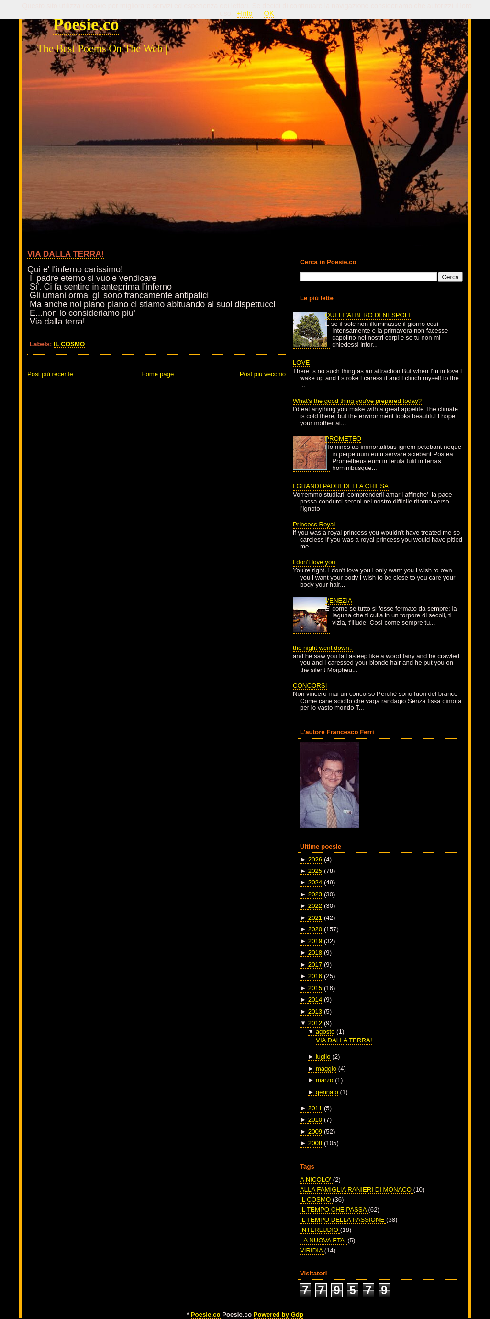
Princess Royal (314, 524)
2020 (315, 929)
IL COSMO (69, 343)
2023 (315, 894)
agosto (325, 1031)
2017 (315, 964)
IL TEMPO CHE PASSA (334, 1209)
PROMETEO (343, 438)
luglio (323, 1056)
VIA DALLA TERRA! (65, 253)
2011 (315, 1108)
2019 (315, 941)
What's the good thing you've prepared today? (357, 400)
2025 (315, 870)
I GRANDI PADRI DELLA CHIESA (341, 486)
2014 (315, 999)
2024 (315, 882)
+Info (245, 13)
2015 (315, 988)
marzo (325, 1080)
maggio (326, 1068)
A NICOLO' (316, 1179)
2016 (315, 976)
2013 (315, 1011)
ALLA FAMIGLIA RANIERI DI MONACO (356, 1189)
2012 (315, 1023)
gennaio (327, 1091)
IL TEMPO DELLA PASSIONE (343, 1219)
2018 (315, 952)
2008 (315, 1143)
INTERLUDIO (320, 1229)
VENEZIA (338, 600)
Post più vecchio (263, 374)
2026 (315, 859)
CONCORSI (310, 685)
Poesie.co (86, 24)
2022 (315, 905)
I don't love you (314, 562)
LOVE (301, 362)
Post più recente (50, 374)
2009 (315, 1131)
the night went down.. (323, 647)
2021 (315, 917)
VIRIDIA (312, 1250)
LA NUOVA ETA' (323, 1240)
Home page (157, 374)
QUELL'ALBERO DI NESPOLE (368, 315)
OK (269, 13)
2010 (315, 1119)
